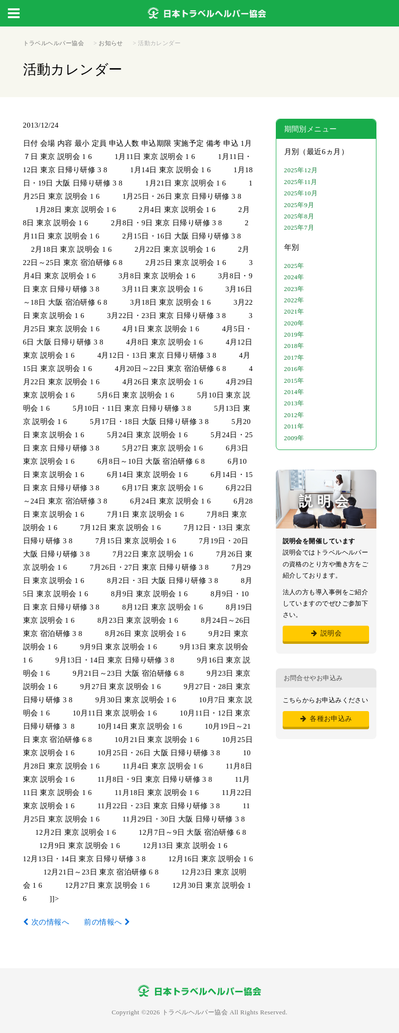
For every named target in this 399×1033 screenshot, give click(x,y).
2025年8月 (299, 216)
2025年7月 (299, 227)
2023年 (294, 288)
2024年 (294, 277)
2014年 (294, 392)
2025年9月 (299, 205)
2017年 (294, 357)
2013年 (294, 403)
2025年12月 (301, 170)
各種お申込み (325, 718)
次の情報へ (50, 922)
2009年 (294, 438)
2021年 (294, 311)
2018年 (294, 345)
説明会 (326, 633)
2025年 (294, 265)
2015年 (294, 380)
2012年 (294, 415)
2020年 (294, 323)
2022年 (294, 300)
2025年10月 (301, 193)
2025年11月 (301, 181)
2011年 (294, 426)
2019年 (294, 334)
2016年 (294, 368)
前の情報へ (103, 922)
